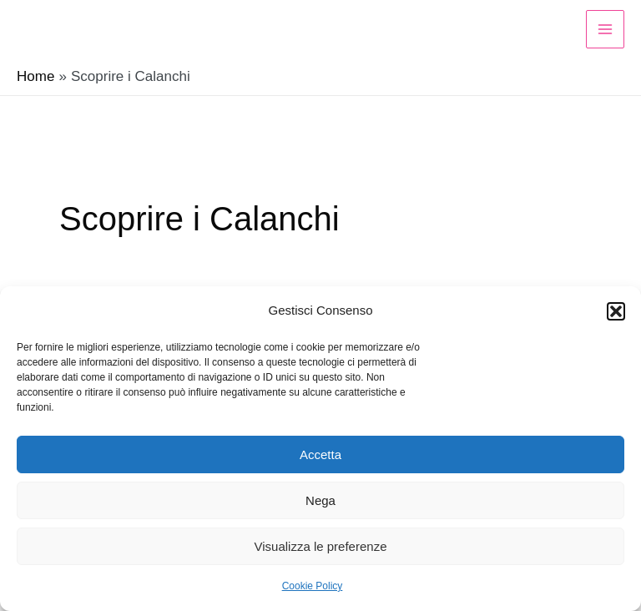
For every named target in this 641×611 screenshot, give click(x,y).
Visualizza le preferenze (321, 546)
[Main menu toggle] (605, 29)
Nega (320, 500)
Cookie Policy (312, 586)
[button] (616, 311)
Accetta (320, 454)
